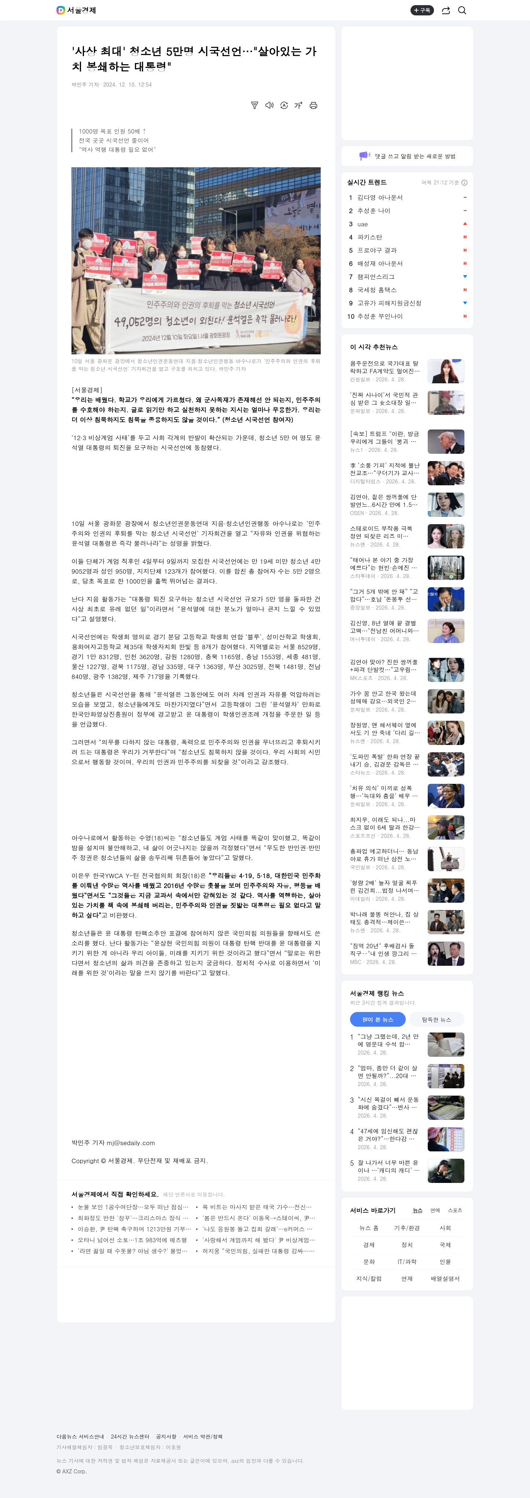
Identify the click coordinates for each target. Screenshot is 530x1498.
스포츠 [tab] (455, 1210)
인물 (445, 1261)
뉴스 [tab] (417, 1210)
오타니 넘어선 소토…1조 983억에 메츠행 (132, 1240)
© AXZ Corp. (71, 1471)
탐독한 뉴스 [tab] (436, 1019)
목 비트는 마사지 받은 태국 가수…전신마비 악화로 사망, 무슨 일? (259, 1207)
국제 (445, 1245)
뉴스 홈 (369, 1228)
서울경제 (81, 10)
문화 (369, 1261)
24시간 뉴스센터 (130, 1436)
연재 (407, 1278)
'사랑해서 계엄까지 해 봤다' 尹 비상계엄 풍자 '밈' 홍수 (259, 1240)
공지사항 (166, 1436)
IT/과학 (407, 1261)
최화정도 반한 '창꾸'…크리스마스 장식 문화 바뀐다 (135, 1218)
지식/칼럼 (369, 1278)
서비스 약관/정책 (203, 1436)
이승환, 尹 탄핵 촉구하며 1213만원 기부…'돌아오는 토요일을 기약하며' (135, 1229)
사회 (445, 1228)
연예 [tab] (435, 1210)
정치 (407, 1245)
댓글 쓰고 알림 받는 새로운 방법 (407, 156)
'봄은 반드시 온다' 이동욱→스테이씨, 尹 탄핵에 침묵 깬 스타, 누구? (259, 1218)
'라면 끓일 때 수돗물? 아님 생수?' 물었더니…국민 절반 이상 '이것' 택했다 (135, 1251)
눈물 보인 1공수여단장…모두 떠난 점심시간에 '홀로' (135, 1207)
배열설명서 (445, 1278)
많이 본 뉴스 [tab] (377, 1019)
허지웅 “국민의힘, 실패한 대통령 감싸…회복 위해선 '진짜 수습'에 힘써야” (259, 1251)
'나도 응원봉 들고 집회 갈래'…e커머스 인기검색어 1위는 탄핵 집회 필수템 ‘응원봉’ (259, 1229)
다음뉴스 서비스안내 (80, 1436)
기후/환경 (407, 1228)
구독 (422, 10)
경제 (369, 1245)
